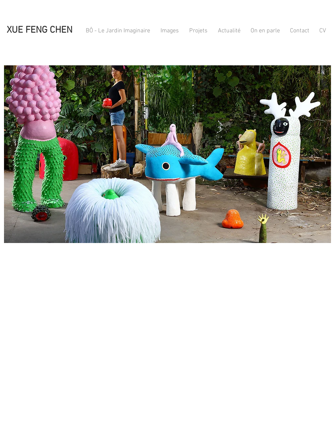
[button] (167, 154)
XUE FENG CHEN (38, 30)
